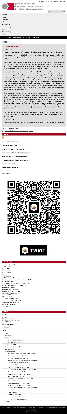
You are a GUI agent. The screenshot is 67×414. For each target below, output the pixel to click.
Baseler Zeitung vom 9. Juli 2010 (20, 399)
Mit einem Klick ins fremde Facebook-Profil (19, 385)
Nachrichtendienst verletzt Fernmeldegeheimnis (15, 156)
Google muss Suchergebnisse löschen (18, 356)
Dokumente (5, 22)
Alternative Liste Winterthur (9, 264)
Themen (4, 17)
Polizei (7, 337)
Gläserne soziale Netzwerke (15, 365)
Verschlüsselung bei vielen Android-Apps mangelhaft (22, 387)
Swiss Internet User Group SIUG (10, 302)
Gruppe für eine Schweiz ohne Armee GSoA (14, 285)
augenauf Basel (6, 268)
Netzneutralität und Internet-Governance (19, 374)
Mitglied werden (54, 1)
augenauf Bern (6, 270)
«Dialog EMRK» (6, 19)
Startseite (4, 14)
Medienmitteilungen (7, 27)
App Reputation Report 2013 (16, 376)
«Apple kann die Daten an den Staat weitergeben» (17, 131)
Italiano (47, 1)
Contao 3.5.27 (31, 407)
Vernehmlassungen (7, 31)
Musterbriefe (5, 29)
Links (3, 34)
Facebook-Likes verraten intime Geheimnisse (20, 378)
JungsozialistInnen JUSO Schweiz (11, 291)
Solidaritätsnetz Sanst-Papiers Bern (11, 300)
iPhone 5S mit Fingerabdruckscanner (18, 362)
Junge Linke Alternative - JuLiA (10, 289)
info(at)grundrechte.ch (8, 324)
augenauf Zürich (6, 272)
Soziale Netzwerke (10, 351)
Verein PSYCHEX (6, 306)
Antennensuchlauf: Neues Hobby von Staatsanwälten (16, 152)
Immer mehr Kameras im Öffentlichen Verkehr (14, 149)
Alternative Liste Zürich (8, 266)
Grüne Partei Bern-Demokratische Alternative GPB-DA (16, 283)
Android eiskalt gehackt (14, 381)
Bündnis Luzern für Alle (8, 278)
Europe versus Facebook (15, 390)
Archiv (4, 37)
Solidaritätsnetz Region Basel (10, 298)
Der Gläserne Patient (10, 344)
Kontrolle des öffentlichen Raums (14, 347)
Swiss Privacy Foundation (9, 304)
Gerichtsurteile (6, 24)
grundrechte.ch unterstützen (31, 37)
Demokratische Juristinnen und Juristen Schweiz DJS (16, 280)
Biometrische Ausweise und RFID (14, 342)
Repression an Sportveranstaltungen (15, 340)
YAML (16, 407)
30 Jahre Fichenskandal (8, 163)
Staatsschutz (8, 335)
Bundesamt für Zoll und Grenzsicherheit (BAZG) (15, 160)
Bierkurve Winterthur (7, 276)
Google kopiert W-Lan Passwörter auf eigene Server (22, 369)
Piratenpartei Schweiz (8, 295)
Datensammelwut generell (12, 349)
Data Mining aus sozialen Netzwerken (18, 383)
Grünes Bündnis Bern (7, 281)
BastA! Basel (5, 274)
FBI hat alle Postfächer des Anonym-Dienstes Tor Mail (22, 360)
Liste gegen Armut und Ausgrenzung (11, 293)
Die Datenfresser (12, 392)
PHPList (56, 407)
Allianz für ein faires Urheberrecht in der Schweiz (21, 353)
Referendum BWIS (7, 297)
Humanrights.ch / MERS (8, 287)
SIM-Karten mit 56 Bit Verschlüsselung (18, 367)
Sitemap (62, 1)
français (41, 1)
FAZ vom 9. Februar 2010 (10, 128)
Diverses (7, 401)
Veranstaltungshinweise (14, 37)
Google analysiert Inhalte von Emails (18, 358)
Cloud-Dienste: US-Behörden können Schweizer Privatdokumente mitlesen (28, 372)
